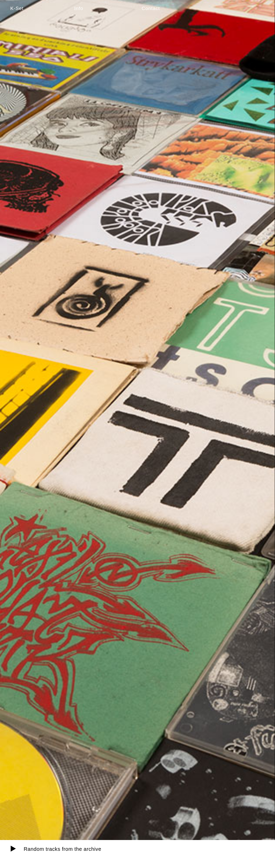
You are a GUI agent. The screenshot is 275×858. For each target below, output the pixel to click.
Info (78, 8)
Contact (151, 8)
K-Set (16, 8)
